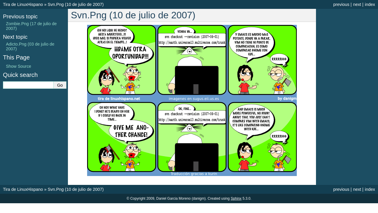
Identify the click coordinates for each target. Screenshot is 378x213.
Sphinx (236, 198)
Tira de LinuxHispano (23, 4)
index (370, 4)
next (357, 4)
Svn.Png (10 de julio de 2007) (76, 4)
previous (341, 4)
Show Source (18, 66)
